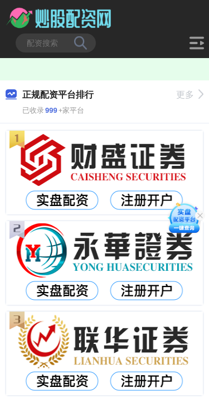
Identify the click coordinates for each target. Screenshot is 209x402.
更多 (189, 94)
